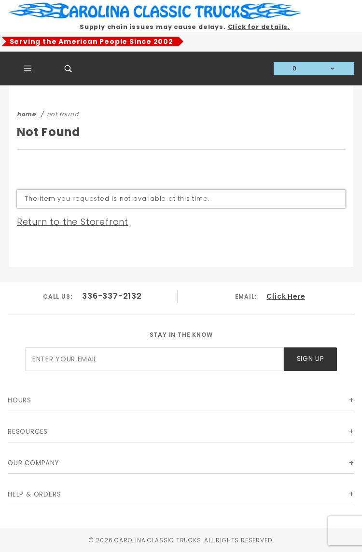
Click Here (285, 296)
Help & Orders (34, 494)
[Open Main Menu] (28, 68)
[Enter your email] (154, 359)
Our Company (33, 463)
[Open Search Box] (68, 68)
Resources (28, 431)
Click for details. (259, 27)
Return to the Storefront (72, 222)
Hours (19, 400)
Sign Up (310, 358)
